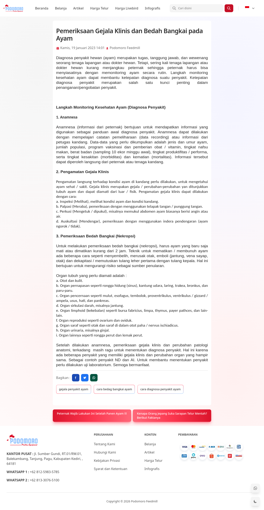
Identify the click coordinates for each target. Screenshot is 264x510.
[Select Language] (250, 8)
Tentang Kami (104, 444)
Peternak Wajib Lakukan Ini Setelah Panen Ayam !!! (92, 413)
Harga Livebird (126, 8)
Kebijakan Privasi (107, 460)
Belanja (61, 8)
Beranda (41, 8)
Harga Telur (99, 8)
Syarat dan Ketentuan (110, 469)
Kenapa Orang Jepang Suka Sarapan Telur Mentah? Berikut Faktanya (172, 416)
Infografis (152, 8)
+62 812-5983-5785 (44, 472)
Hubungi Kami (105, 452)
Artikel (78, 8)
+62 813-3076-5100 (44, 480)
